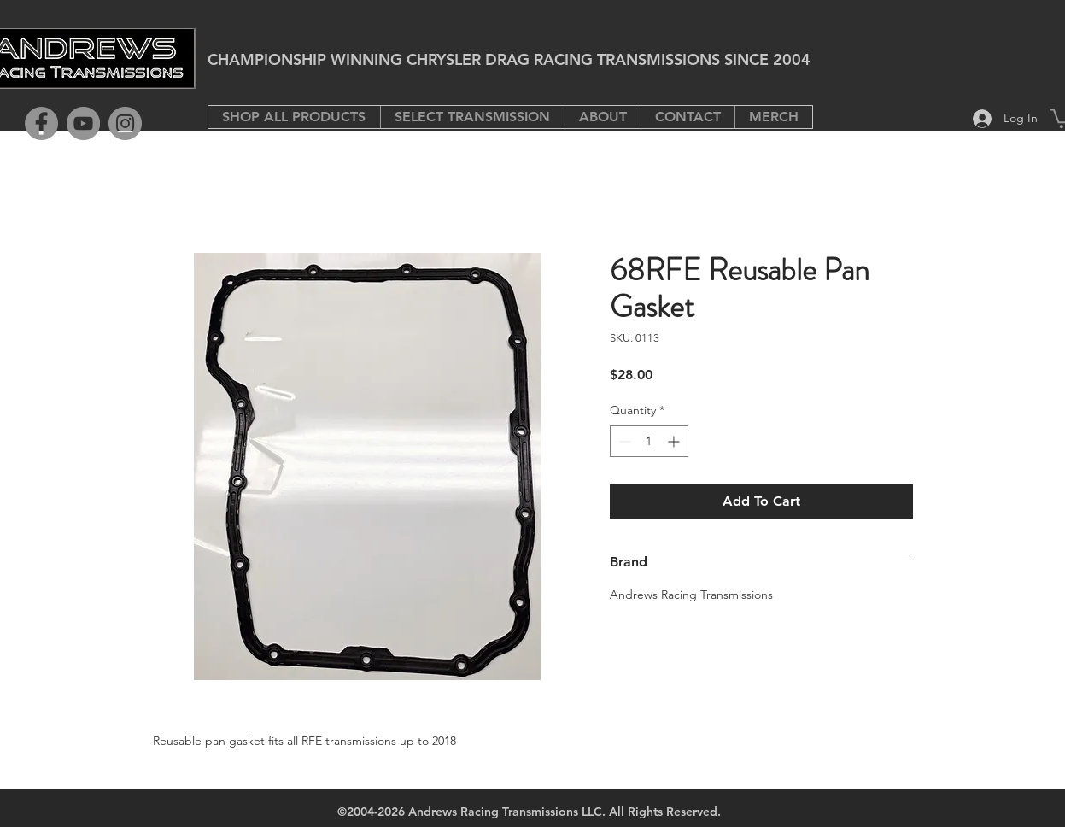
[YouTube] (83, 123)
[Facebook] (41, 123)
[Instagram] (125, 123)
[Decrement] (623, 441)
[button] (472, 117)
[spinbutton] (649, 441)
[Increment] (675, 441)
